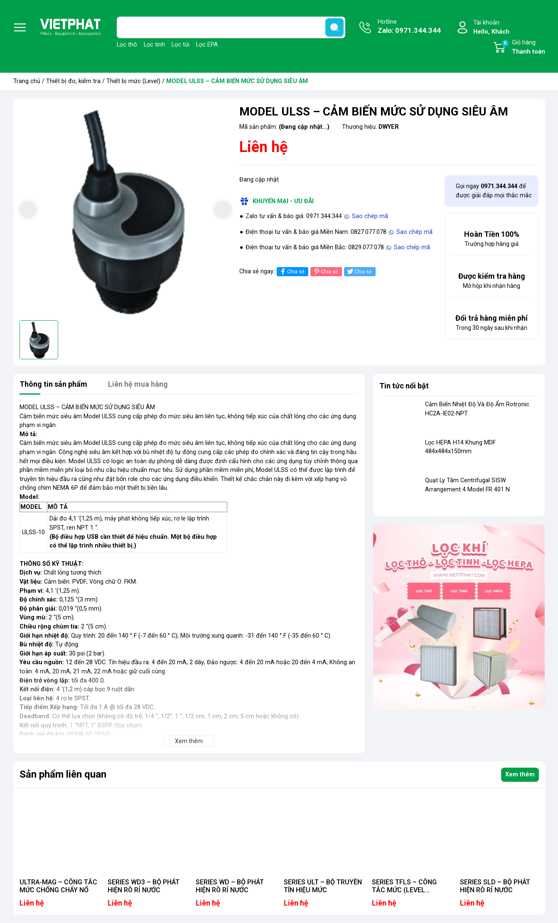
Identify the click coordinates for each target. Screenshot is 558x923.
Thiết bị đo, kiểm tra (73, 81)
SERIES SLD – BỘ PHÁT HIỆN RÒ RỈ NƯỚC (495, 886)
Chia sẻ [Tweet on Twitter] (358, 271)
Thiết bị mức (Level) (133, 81)
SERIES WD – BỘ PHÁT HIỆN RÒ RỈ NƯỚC (230, 886)
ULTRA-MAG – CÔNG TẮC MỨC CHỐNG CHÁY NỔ (58, 886)
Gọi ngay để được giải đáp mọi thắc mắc (494, 191)
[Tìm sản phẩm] (231, 27)
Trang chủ (26, 81)
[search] (334, 27)
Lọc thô (127, 44)
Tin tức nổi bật (404, 385)
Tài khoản (491, 27)
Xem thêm (520, 774)
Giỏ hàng (523, 47)
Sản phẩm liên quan (63, 774)
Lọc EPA (207, 44)
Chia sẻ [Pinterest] (325, 271)
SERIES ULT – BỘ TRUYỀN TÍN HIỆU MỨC (323, 886)
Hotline (409, 27)
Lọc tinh (154, 44)
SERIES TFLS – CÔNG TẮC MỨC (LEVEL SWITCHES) (404, 890)
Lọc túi (180, 44)
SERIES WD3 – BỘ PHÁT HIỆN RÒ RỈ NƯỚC (143, 886)
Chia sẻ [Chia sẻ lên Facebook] (291, 271)
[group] (125, 210)
